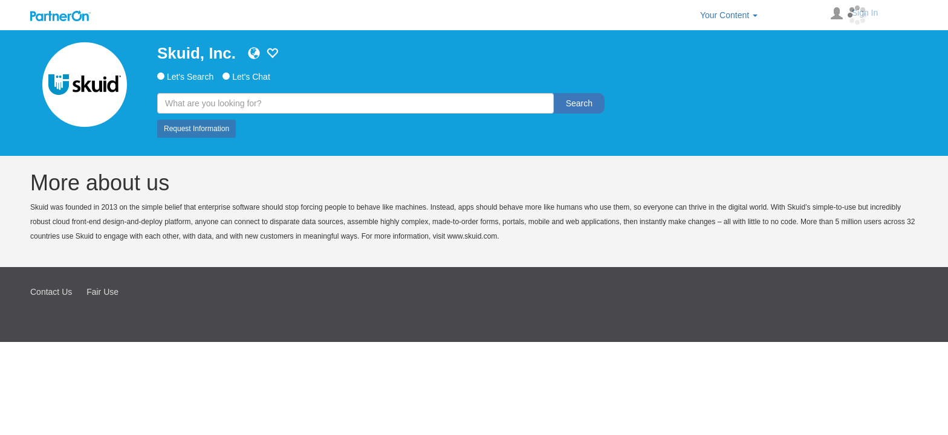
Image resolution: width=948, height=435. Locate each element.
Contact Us (51, 292)
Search (579, 103)
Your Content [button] (729, 15)
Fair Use (102, 292)
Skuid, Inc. (196, 53)
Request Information (196, 128)
